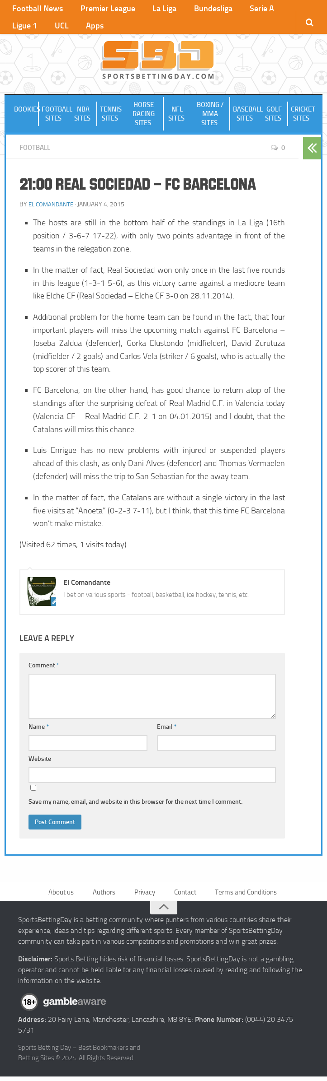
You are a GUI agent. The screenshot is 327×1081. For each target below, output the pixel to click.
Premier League (101, 9)
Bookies (26, 111)
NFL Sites (177, 116)
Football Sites (56, 116)
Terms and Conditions (244, 895)
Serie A (241, 9)
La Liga (154, 9)
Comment (43, 667)
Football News (36, 9)
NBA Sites (83, 116)
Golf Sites (274, 116)
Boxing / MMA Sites (210, 116)
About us (63, 895)
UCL (18, 27)
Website (39, 761)
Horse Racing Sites (144, 116)
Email (166, 729)
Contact (183, 895)
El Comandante (52, 206)
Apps (46, 27)
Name (38, 729)
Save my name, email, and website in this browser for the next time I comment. (135, 804)
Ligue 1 (278, 9)
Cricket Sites (303, 116)
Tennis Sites (111, 116)
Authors (105, 895)
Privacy (144, 895)
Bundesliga (197, 9)
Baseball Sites (247, 116)
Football (36, 149)
